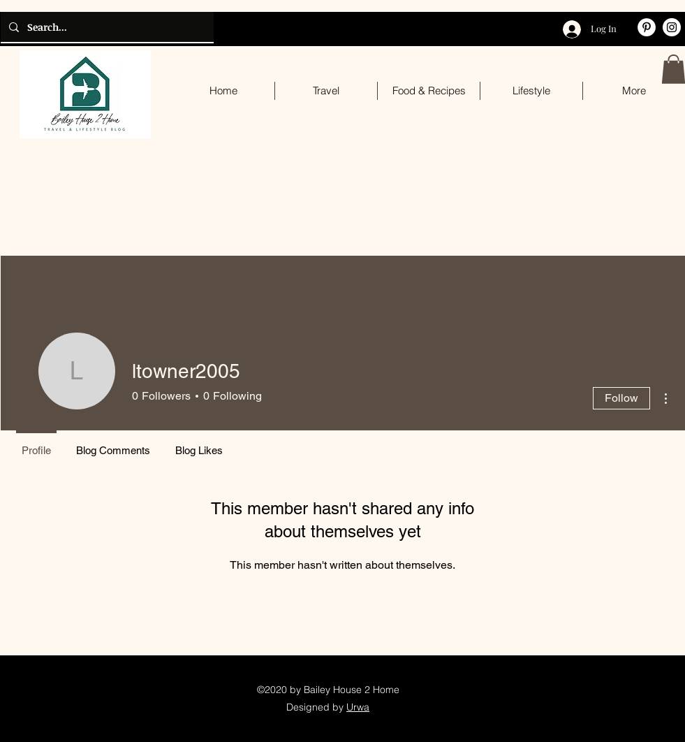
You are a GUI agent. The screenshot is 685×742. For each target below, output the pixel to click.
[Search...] (105, 27)
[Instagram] (672, 27)
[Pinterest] (647, 27)
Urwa (357, 707)
